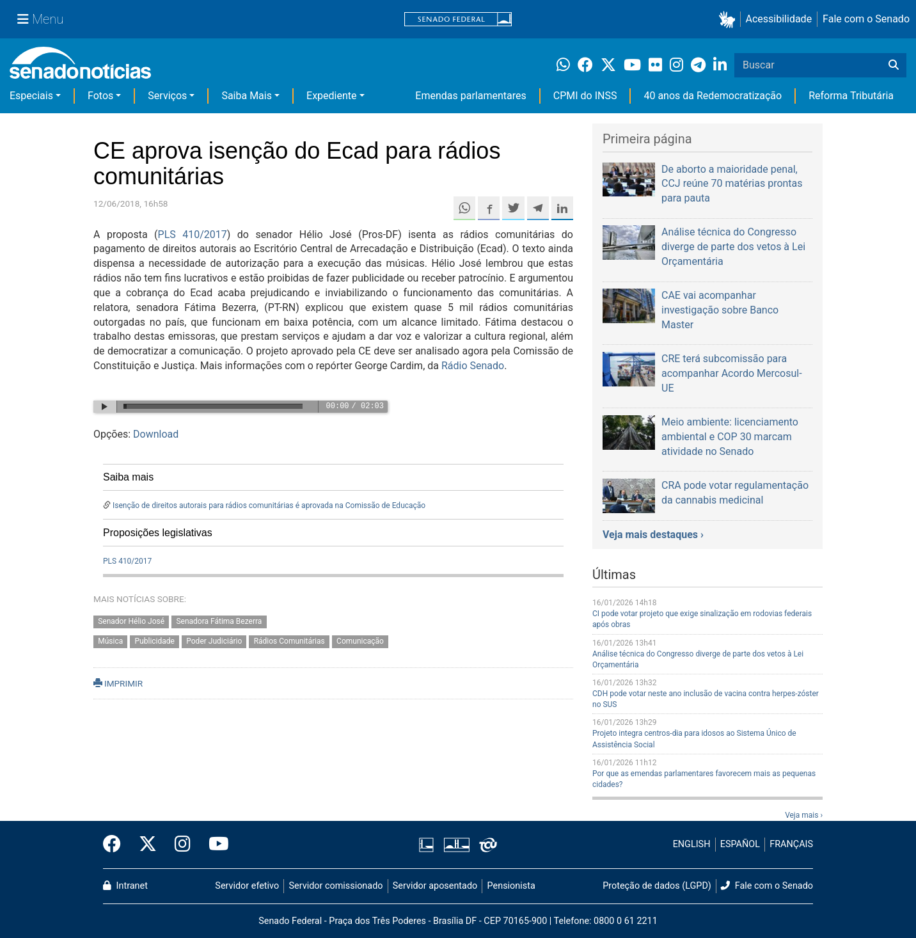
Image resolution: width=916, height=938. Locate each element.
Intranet (125, 885)
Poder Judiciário (214, 641)
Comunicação (360, 641)
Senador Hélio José (131, 621)
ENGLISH (692, 844)
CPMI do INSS (585, 96)
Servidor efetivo (247, 885)
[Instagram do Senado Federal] (183, 844)
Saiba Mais (246, 96)
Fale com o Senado (866, 19)
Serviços (167, 96)
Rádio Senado (472, 366)
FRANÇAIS (791, 844)
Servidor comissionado (336, 885)
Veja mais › (804, 815)
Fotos (100, 96)
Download (155, 434)
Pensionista (511, 885)
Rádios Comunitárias (289, 641)
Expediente (331, 96)
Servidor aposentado (435, 885)
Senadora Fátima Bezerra (219, 621)
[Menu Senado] (40, 19)
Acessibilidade (779, 19)
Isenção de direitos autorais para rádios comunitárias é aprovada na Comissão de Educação (269, 505)
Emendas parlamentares (470, 96)
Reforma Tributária (851, 96)
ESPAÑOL (740, 844)
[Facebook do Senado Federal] (116, 844)
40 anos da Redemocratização (713, 96)
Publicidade (155, 641)
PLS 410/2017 (192, 234)
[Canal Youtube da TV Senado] (214, 844)
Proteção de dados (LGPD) (657, 885)
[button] (729, 19)
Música (110, 641)
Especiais (31, 96)
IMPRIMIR (118, 683)
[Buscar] (893, 65)
